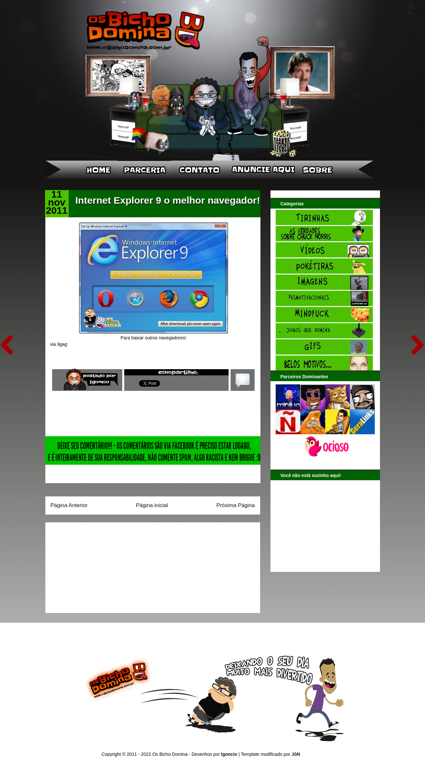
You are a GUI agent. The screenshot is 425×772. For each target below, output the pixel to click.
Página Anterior (69, 505)
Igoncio (229, 754)
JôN (296, 754)
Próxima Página (235, 505)
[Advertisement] (91, 565)
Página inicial (152, 505)
